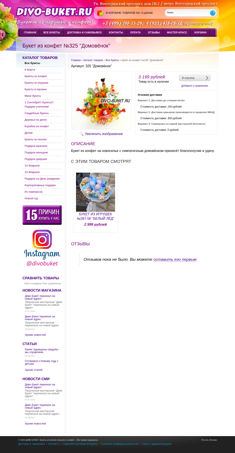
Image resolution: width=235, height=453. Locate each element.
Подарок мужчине (36, 145)
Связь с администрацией (156, 443)
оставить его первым (175, 259)
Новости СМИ (36, 379)
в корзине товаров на (123, 12)
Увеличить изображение (104, 134)
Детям (29, 132)
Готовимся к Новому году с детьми (41, 362)
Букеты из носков (36, 139)
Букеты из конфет (36, 76)
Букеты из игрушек (36, 82)
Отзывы (154, 32)
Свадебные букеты (37, 113)
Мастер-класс (177, 32)
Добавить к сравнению (194, 86)
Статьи (30, 344)
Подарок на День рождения (42, 178)
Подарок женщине (36, 152)
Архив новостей (35, 334)
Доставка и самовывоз (84, 32)
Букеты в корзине (36, 89)
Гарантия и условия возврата (80, 443)
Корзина (200, 32)
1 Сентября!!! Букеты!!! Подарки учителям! (39, 104)
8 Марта (30, 69)
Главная (30, 32)
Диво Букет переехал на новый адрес (40, 318)
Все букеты (51, 32)
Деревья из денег (36, 119)
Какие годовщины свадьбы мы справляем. (41, 351)
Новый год (31, 198)
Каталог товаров (40, 58)
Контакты (116, 32)
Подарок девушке (36, 159)
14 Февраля (32, 165)
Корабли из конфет (37, 126)
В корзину (188, 77)
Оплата (135, 32)
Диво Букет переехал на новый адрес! (40, 297)
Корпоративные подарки (40, 185)
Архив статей (33, 369)
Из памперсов (33, 191)
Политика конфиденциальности (119, 443)
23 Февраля (32, 172)
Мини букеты (33, 95)
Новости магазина (42, 290)
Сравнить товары (41, 278)
